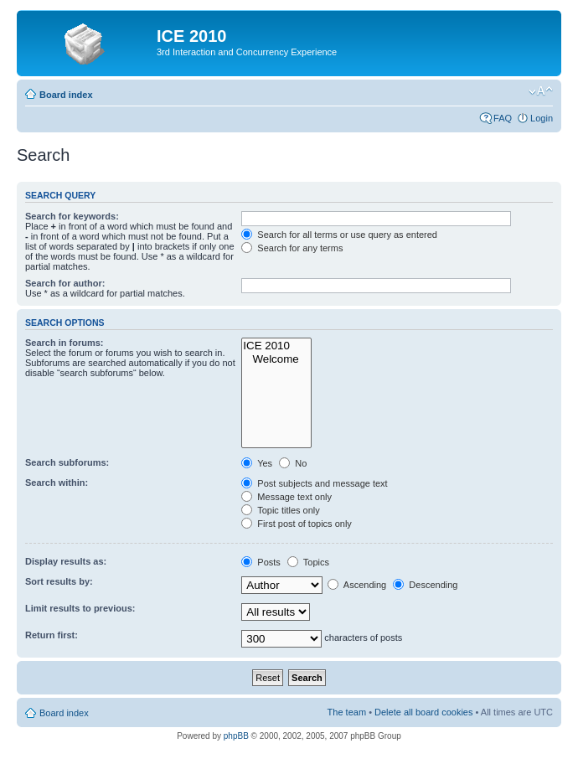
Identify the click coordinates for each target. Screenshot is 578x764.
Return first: (51, 635)
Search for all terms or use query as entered (339, 235)
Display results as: (65, 561)
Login (541, 118)
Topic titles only (280, 510)
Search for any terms (292, 248)
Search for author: (65, 283)
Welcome (276, 359)
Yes (256, 463)
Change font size (541, 91)
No (293, 463)
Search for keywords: (72, 216)
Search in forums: (64, 343)
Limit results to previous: (80, 608)
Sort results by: (59, 581)
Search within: (56, 483)
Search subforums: (67, 462)
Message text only (286, 497)
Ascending (357, 585)
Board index (66, 95)
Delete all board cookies (423, 712)
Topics (308, 562)
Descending (425, 585)
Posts (261, 562)
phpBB (236, 736)
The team (347, 712)
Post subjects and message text (314, 483)
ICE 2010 (276, 346)
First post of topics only (296, 524)
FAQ (502, 118)
